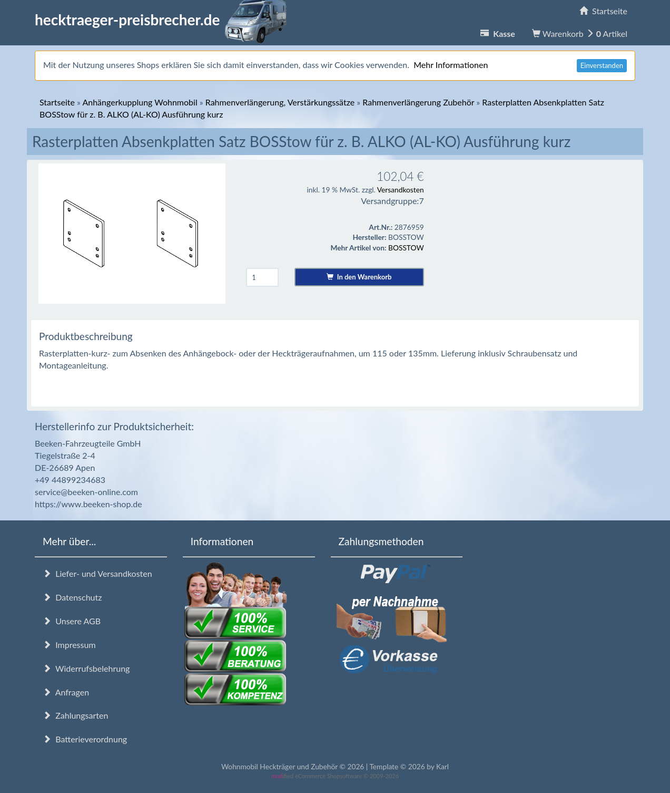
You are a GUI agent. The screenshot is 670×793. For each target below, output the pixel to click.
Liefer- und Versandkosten (97, 573)
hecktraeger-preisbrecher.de (164, 19)
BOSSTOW (406, 247)
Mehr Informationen (450, 65)
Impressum (69, 645)
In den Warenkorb (359, 277)
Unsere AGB (72, 621)
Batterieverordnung (85, 739)
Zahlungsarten (75, 715)
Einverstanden (601, 65)
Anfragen (66, 692)
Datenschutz (72, 597)
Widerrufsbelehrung (86, 668)
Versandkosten (400, 189)
